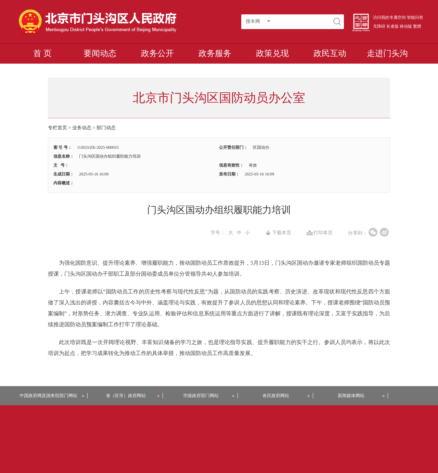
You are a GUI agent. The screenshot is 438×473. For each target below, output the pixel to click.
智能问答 (415, 17)
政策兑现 (272, 53)
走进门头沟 (387, 53)
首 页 (42, 53)
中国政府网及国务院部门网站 (52, 395)
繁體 (417, 26)
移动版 (406, 26)
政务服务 (214, 53)
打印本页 (323, 233)
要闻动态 (99, 53)
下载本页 (281, 233)
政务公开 (157, 53)
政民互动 (329, 53)
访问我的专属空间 (389, 17)
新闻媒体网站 (361, 395)
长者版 (392, 26)
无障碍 (379, 26)
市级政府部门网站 (209, 395)
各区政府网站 (286, 395)
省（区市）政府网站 (133, 395)
